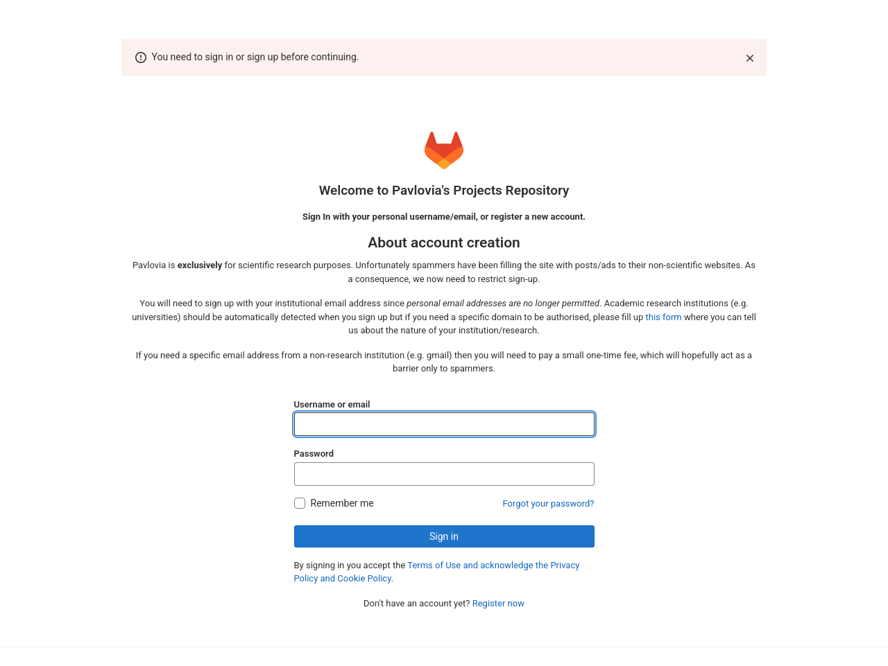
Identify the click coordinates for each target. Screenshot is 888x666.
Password (314, 453)
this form (664, 317)
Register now (498, 603)
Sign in (444, 536)
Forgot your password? (549, 503)
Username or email (332, 404)
